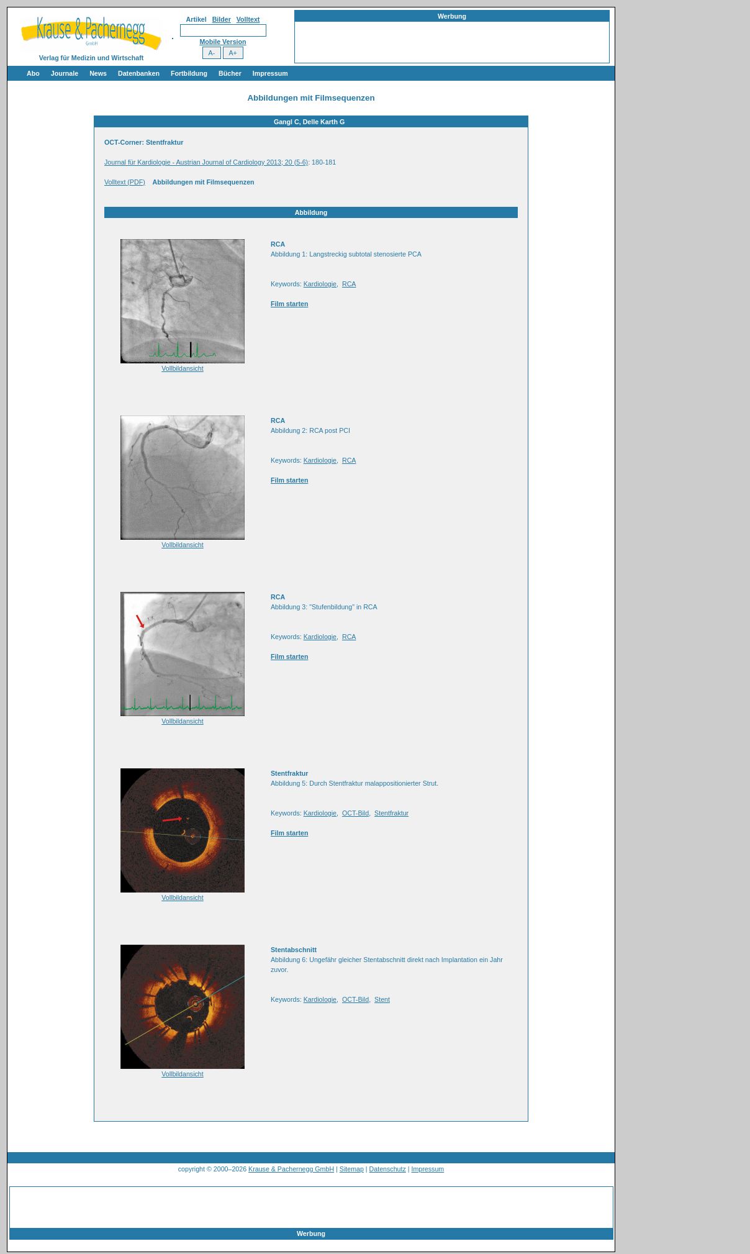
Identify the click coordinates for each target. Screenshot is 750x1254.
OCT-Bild (355, 813)
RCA (349, 284)
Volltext (248, 19)
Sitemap (352, 1169)
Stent (382, 999)
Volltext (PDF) (124, 182)
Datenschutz (387, 1169)
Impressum (270, 73)
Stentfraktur (391, 813)
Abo (33, 73)
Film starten (289, 303)
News (98, 73)
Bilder (221, 19)
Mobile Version (222, 41)
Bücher (230, 73)
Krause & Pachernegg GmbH (291, 1169)
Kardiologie (320, 284)
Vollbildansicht (182, 368)
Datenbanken (139, 73)
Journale (64, 73)
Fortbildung (189, 73)
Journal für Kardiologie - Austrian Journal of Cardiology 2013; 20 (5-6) (206, 162)
